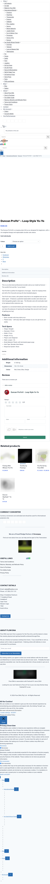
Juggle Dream (11, 31)
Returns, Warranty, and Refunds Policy (15, 100)
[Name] (15, 421)
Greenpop (37, 534)
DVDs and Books (9, 81)
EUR (12, 120)
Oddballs (9, 21)
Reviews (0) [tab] (5, 276)
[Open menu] (1, 153)
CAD (20, 120)
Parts (6, 79)
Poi (5, 54)
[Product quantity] (3, 246)
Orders (6, 111)
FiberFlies (9, 15)
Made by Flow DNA (9, 8)
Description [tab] (5, 269)
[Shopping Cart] (26, 126)
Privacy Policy (8, 104)
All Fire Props (8, 65)
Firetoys (9, 19)
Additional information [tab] (8, 272)
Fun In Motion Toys (12, 33)
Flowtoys (9, 12)
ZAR (4, 120)
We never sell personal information (10, 710)
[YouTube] (3, 144)
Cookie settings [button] (5, 712)
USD (8, 120)
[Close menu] (0, 777)
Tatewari (9, 47)
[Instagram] (2, 144)
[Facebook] (0, 144)
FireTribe (9, 44)
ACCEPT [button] (13, 712)
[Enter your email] (25, 648)
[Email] (35, 421)
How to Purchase (9, 95)
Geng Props (7, 77)
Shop (3, 780)
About (3, 858)
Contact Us (5, 616)
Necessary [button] (3, 746)
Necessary (4, 748)
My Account (5, 874)
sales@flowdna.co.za (11, 589)
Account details (9, 114)
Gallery (6, 88)
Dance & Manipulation (10, 70)
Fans (5, 61)
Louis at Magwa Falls (13, 49)
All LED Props (8, 67)
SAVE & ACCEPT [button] (5, 774)
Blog (5, 86)
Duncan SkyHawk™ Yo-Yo (7, 497)
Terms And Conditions (10, 102)
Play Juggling (10, 24)
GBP (24, 120)
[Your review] (25, 411)
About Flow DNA (9, 93)
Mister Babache (11, 28)
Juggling (6, 63)
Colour (3, 241)
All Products (7, 3)
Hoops (6, 56)
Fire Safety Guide (9, 97)
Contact (5, 107)
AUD (16, 120)
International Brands (9, 789)
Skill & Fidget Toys (9, 72)
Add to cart (11, 246)
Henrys (9, 26)
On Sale (6, 6)
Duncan (9, 40)
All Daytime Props (9, 74)
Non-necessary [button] (4, 761)
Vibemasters (10, 51)
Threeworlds (10, 17)
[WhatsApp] (5, 144)
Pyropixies (10, 35)
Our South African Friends (10, 816)
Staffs (6, 58)
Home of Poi (10, 38)
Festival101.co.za (25, 687)
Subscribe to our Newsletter (11, 653)
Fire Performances (9, 116)
